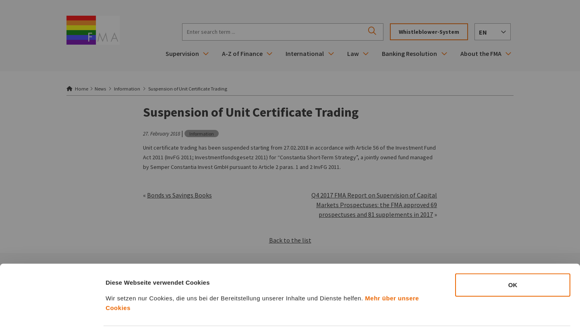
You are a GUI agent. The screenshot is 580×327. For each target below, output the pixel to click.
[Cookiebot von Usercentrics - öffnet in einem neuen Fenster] (52, 311)
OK (513, 254)
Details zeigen (428, 311)
